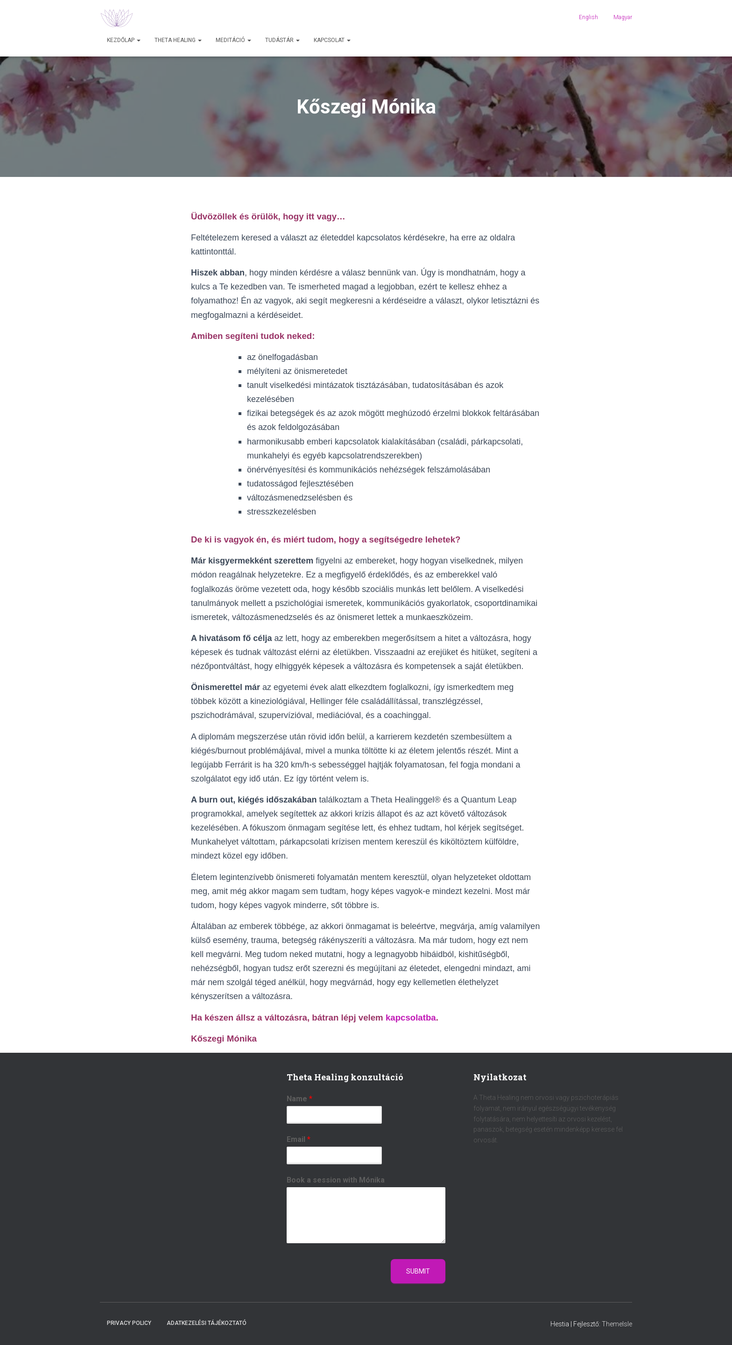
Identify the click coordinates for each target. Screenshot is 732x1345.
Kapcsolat (332, 40)
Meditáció (233, 40)
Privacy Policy (129, 1323)
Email (298, 1139)
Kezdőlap (124, 40)
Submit (418, 1271)
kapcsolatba (411, 1017)
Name (299, 1098)
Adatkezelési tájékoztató (206, 1323)
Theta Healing (178, 40)
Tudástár (282, 40)
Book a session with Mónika (336, 1180)
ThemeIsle (617, 1324)
